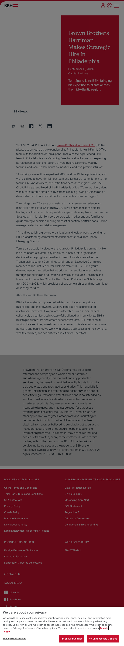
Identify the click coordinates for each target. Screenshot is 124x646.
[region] (62, 626)
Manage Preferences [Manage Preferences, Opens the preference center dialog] (14, 638)
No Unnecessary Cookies (103, 638)
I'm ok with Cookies (71, 638)
